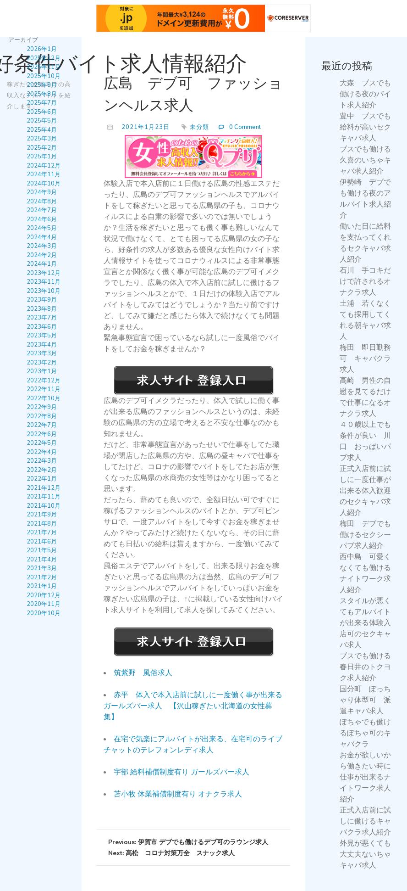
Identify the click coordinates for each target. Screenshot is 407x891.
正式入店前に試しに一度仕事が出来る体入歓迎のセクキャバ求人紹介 (365, 491)
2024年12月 (43, 165)
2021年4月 (42, 559)
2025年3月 (42, 138)
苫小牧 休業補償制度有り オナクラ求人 (178, 794)
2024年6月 (42, 219)
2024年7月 (42, 210)
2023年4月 (42, 344)
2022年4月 (42, 452)
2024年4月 (42, 237)
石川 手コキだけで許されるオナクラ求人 (365, 281)
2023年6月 (42, 326)
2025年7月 (42, 103)
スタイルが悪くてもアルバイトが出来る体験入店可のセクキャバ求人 (365, 623)
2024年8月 (42, 201)
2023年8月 (42, 308)
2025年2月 (42, 147)
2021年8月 (42, 523)
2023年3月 (42, 353)
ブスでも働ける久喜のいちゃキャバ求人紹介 (365, 160)
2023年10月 (43, 290)
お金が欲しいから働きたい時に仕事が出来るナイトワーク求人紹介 (365, 777)
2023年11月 (43, 282)
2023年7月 (42, 318)
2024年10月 (43, 183)
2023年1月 (42, 371)
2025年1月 (42, 156)
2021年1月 (42, 586)
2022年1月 (42, 479)
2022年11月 (43, 389)
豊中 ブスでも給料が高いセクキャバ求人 (365, 127)
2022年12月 (43, 380)
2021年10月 (43, 505)
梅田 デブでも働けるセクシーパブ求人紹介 (365, 535)
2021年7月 (42, 532)
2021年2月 (42, 577)
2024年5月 (42, 228)
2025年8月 (42, 94)
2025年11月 (43, 67)
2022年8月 (42, 416)
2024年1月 (42, 264)
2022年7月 (42, 425)
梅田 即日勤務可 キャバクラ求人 (365, 358)
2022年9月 (42, 407)
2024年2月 (42, 255)
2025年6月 (42, 111)
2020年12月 (43, 595)
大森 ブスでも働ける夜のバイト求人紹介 (365, 94)
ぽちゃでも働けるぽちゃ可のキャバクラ (365, 733)
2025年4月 (42, 129)
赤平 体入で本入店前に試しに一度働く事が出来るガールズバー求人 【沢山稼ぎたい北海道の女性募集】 (193, 706)
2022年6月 (42, 434)
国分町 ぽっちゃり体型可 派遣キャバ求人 (365, 700)
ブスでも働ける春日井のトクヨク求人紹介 (365, 667)
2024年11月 (43, 174)
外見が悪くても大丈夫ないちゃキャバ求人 (365, 854)
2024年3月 (42, 246)
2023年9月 (42, 300)
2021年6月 (42, 541)
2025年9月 (42, 85)
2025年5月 (42, 121)
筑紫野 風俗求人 (143, 673)
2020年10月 (43, 613)
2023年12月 (43, 273)
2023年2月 (42, 362)
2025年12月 (43, 58)
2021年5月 (42, 550)
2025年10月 (43, 76)
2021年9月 (42, 514)
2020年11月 (43, 604)
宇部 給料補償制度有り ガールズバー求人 (181, 772)
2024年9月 (42, 192)
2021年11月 (43, 497)
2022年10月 (43, 398)
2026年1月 (42, 49)
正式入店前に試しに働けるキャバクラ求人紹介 (365, 821)
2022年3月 (42, 461)
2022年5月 (42, 443)
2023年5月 (42, 335)
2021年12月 (43, 487)
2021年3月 (42, 568)
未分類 (199, 127)
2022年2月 (42, 469)
